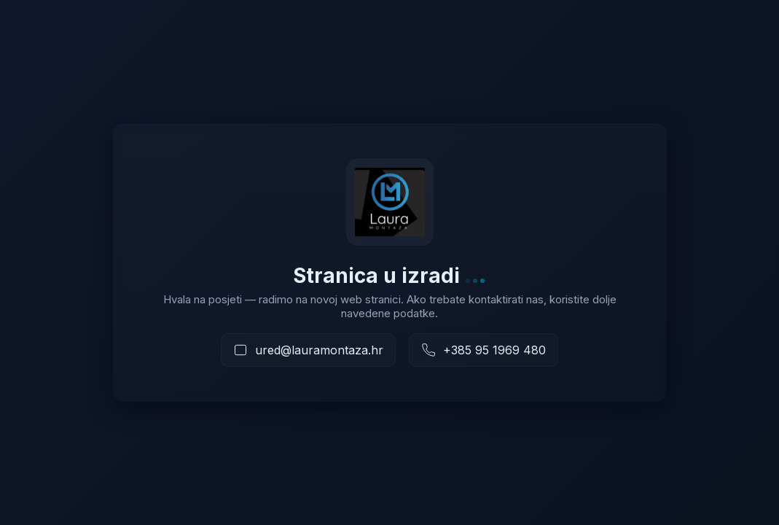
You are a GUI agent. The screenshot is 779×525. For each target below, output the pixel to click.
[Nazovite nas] (483, 350)
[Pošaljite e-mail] (308, 350)
